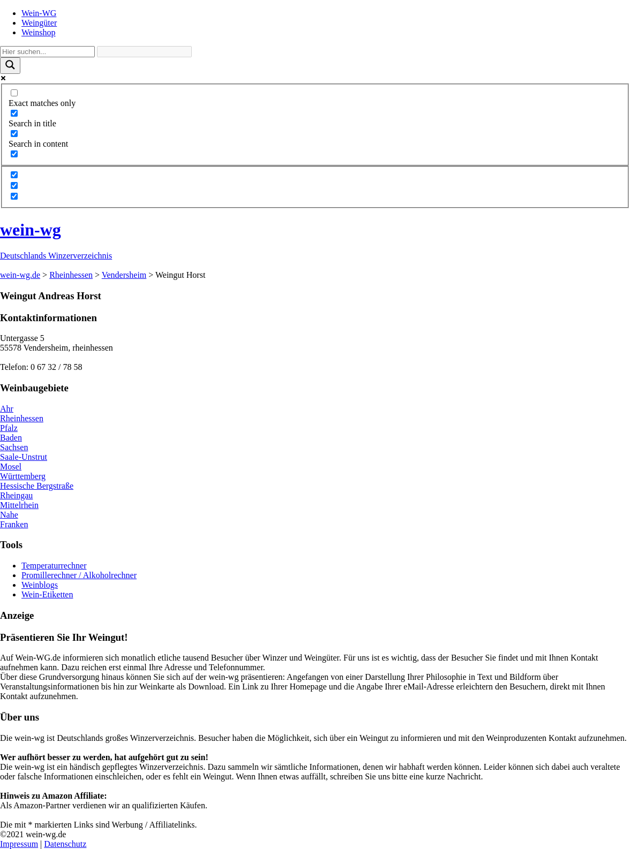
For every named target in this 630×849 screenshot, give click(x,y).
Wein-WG (38, 13)
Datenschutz (65, 843)
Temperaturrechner (53, 565)
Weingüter (39, 22)
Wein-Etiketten (47, 594)
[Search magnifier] (10, 65)
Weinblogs (39, 584)
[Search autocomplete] (144, 51)
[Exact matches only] (14, 92)
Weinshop (38, 32)
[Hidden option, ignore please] (14, 174)
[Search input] (47, 51)
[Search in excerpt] (14, 153)
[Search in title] (14, 113)
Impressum (19, 843)
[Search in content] (14, 133)
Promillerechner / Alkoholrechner (79, 575)
